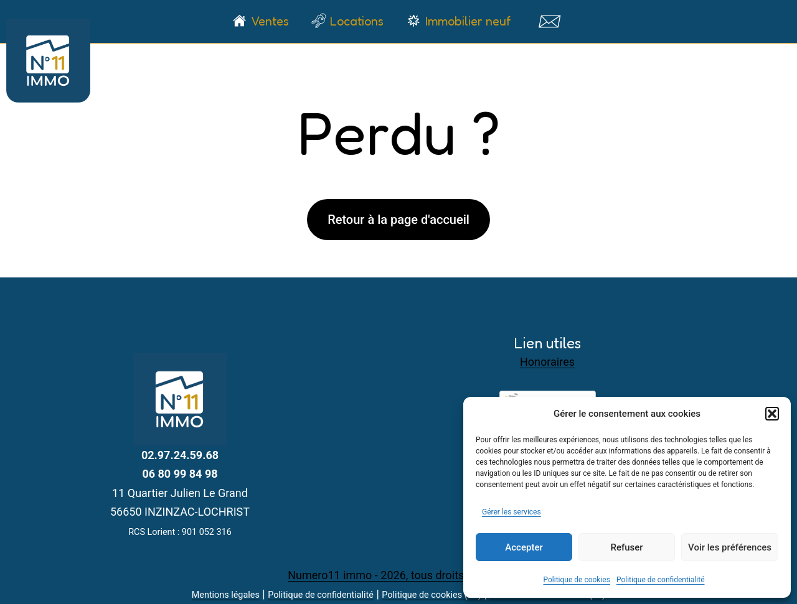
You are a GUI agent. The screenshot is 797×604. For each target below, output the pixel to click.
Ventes (270, 21)
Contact (549, 21)
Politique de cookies (577, 579)
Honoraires (547, 361)
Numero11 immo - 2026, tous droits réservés (398, 575)
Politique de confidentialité (660, 579)
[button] (772, 413)
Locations (357, 21)
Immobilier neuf (468, 21)
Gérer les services (511, 512)
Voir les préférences (729, 547)
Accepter (523, 547)
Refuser (626, 547)
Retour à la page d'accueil (398, 219)
